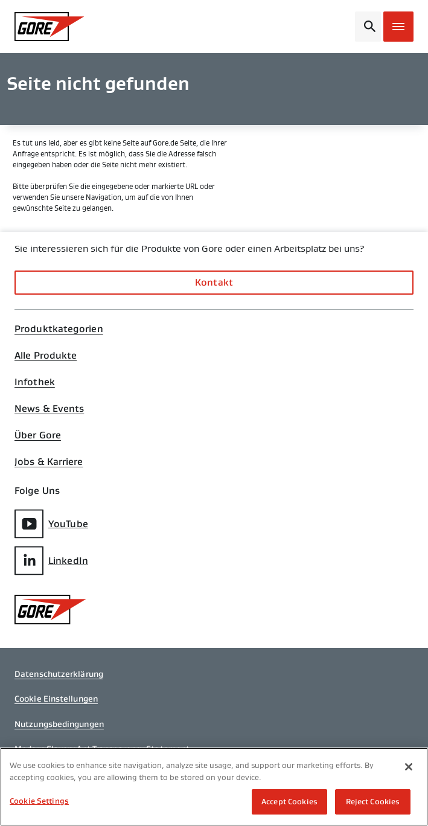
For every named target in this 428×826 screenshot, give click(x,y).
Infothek (34, 382)
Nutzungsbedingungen (59, 724)
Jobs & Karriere (48, 462)
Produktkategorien (58, 329)
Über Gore (37, 435)
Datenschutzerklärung (58, 674)
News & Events (49, 409)
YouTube (51, 524)
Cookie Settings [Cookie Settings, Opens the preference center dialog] (39, 800)
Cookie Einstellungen (56, 698)
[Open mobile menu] (398, 26)
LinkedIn (51, 560)
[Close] (408, 767)
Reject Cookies (373, 801)
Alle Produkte (45, 355)
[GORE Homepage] (60, 26)
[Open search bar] (368, 26)
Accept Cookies (289, 801)
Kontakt (214, 282)
